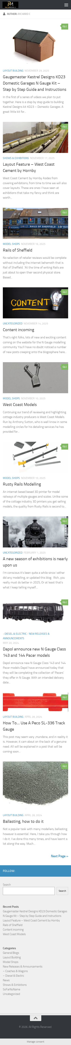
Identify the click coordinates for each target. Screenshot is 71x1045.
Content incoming (18, 329)
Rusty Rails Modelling (22, 484)
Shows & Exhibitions (16, 158)
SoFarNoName (11, 989)
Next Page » (59, 856)
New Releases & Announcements (22, 966)
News (6, 980)
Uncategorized (13, 323)
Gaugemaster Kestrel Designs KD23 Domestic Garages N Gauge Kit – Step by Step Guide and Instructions (34, 83)
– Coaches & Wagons (15, 971)
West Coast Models (20, 404)
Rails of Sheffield (17, 250)
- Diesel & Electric (15, 633)
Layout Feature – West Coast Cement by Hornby (31, 920)
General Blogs (11, 953)
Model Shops (11, 244)
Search (7, 884)
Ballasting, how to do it (23, 821)
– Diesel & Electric (13, 975)
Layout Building (13, 70)
